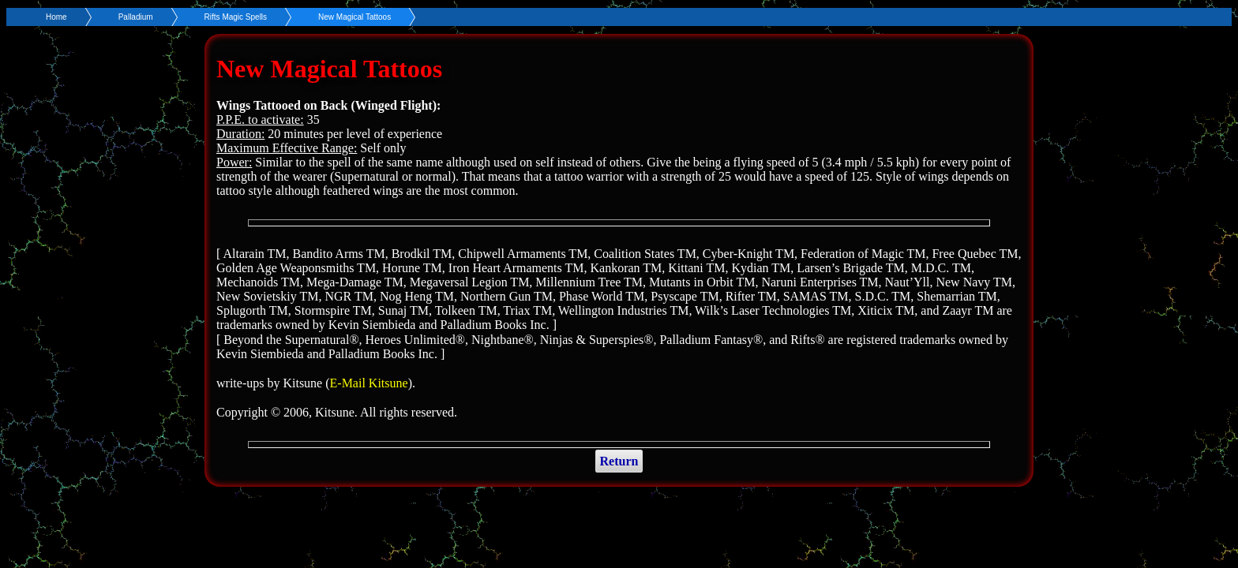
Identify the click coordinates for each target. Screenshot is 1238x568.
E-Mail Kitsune (369, 383)
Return (619, 461)
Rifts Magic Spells (235, 17)
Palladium (135, 17)
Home (56, 17)
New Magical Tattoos (354, 17)
